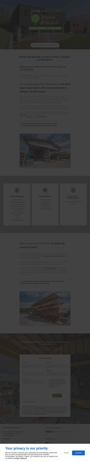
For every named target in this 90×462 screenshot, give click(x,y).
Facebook (23, 458)
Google (16, 458)
